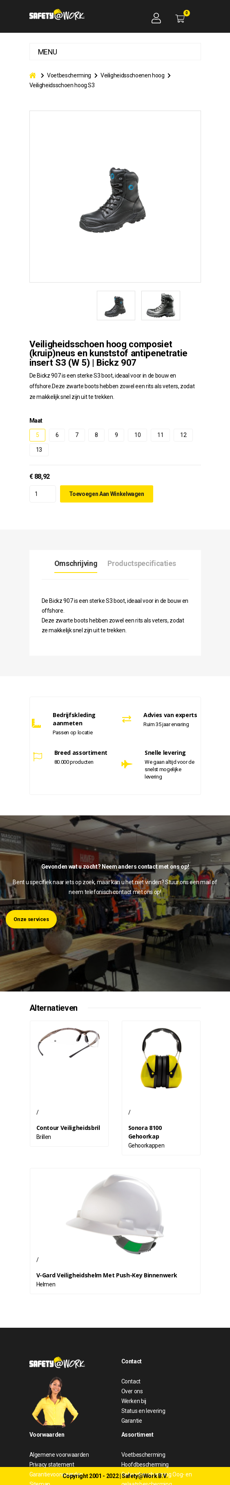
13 (39, 449)
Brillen (43, 1137)
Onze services (31, 919)
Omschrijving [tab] (76, 563)
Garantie (131, 1420)
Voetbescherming (69, 75)
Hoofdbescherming (145, 1464)
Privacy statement (51, 1464)
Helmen (46, 1284)
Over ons (132, 1391)
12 (183, 435)
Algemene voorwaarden (59, 1454)
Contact (131, 1381)
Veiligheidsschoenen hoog (132, 75)
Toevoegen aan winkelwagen (106, 494)
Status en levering (143, 1411)
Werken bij (134, 1401)
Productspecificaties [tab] (141, 563)
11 (160, 435)
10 (137, 435)
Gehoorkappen (146, 1145)
